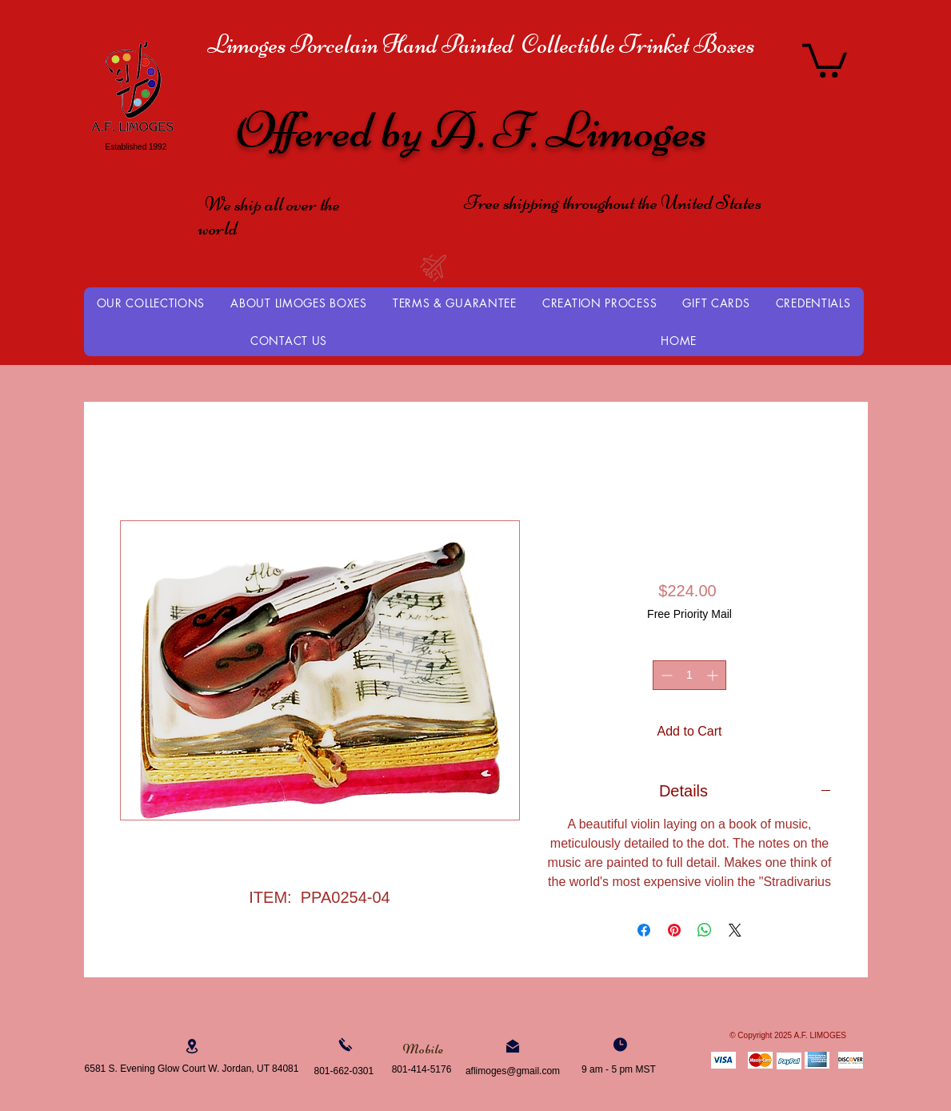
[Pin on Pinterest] (674, 930)
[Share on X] (735, 930)
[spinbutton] (689, 675)
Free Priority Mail (689, 614)
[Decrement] (665, 675)
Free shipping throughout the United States (612, 203)
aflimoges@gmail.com (513, 1071)
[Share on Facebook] (643, 930)
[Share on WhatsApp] (704, 930)
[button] (824, 59)
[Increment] (714, 675)
